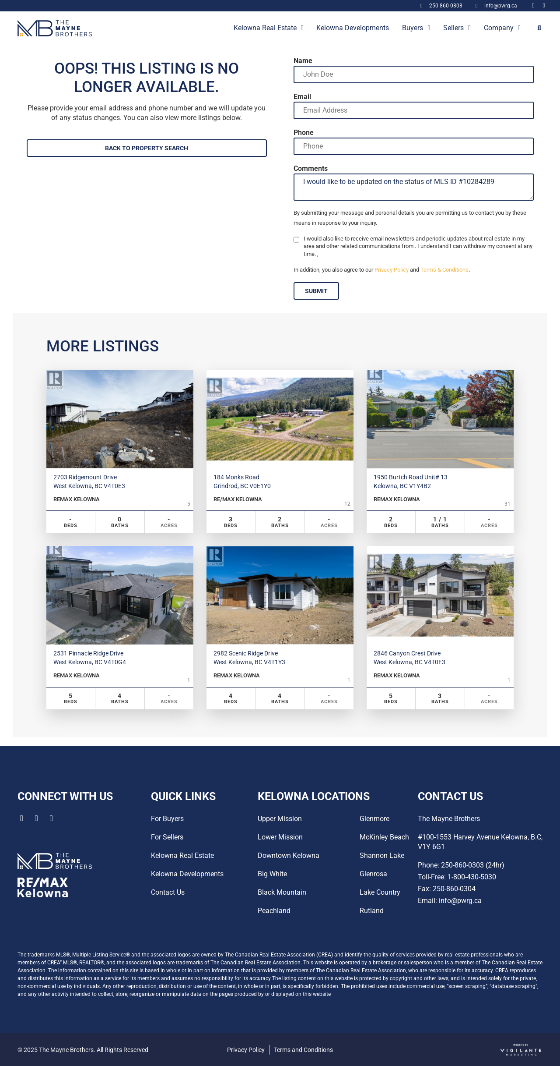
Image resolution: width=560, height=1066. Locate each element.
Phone (304, 132)
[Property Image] (119, 418)
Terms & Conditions (444, 269)
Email (302, 96)
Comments (311, 168)
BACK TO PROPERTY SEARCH (146, 148)
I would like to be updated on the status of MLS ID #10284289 (414, 187)
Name (303, 60)
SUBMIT (316, 290)
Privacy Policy (391, 269)
